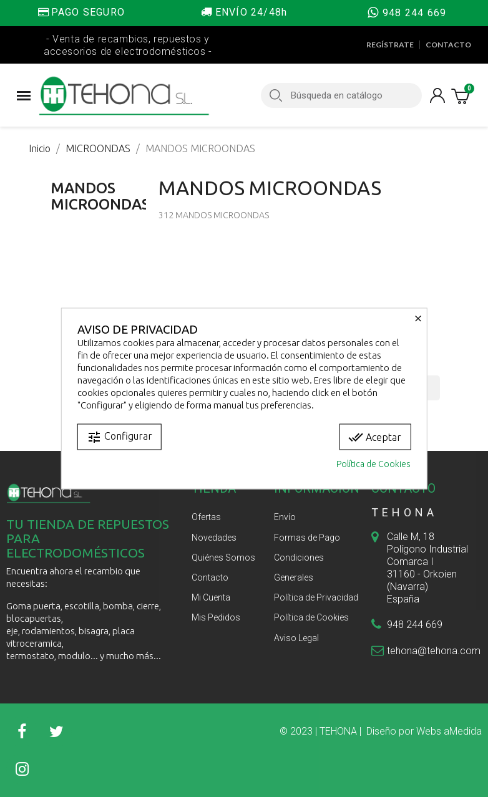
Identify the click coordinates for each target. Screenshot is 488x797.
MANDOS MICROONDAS (100, 196)
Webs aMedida (449, 731)
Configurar (119, 437)
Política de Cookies (373, 464)
